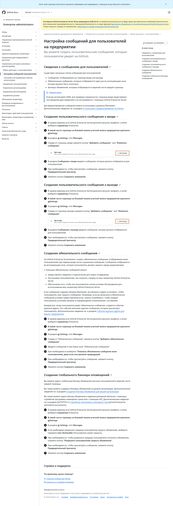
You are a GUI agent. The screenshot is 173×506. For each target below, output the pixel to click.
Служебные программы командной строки (90, 402)
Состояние (94, 497)
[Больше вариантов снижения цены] (167, 43)
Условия (64, 497)
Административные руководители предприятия (63, 34)
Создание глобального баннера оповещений (78, 375)
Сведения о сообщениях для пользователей (77, 67)
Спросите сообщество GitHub (57, 479)
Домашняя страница (11, 20)
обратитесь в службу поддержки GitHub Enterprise (97, 26)
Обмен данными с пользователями (144, 34)
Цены (102, 497)
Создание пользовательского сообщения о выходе (82, 185)
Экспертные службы (115, 497)
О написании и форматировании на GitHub (103, 108)
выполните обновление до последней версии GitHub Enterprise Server (139, 24)
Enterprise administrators (18, 24)
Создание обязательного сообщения (72, 253)
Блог (127, 497)
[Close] (166, 4)
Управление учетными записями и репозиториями (106, 34)
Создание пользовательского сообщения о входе (81, 116)
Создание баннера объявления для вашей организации (92, 391)
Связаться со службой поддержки (59, 482)
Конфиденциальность (79, 497)
